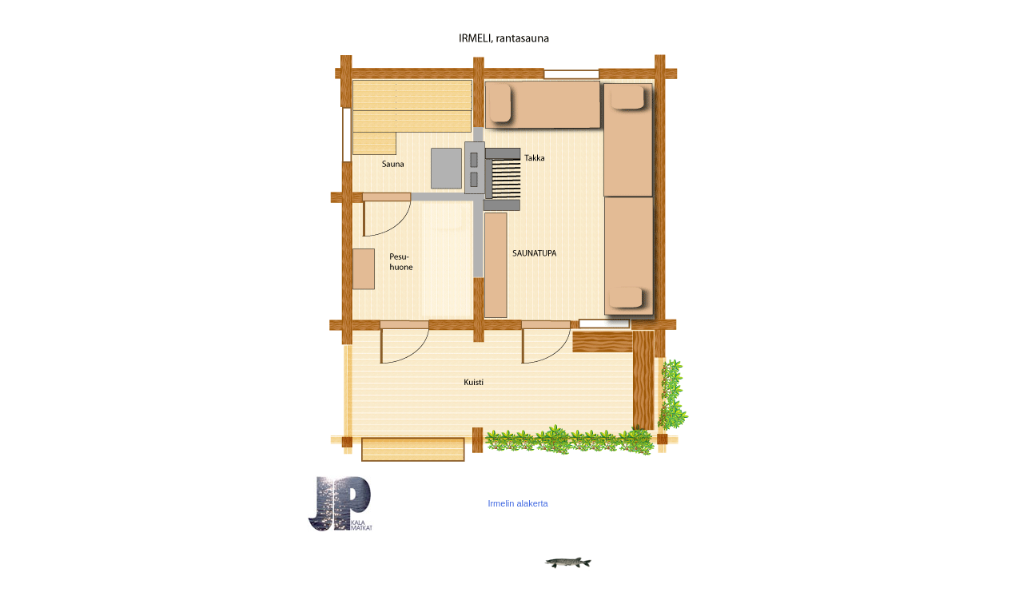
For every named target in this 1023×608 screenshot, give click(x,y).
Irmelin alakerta (517, 503)
